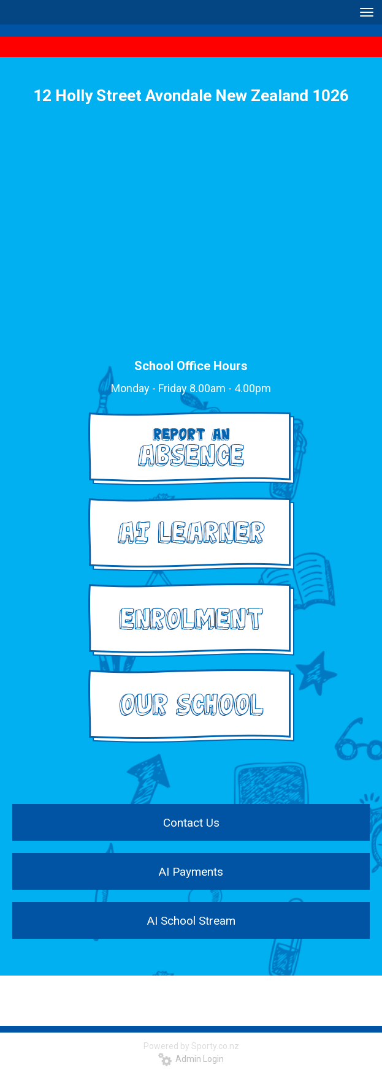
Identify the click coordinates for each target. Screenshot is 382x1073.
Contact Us (191, 823)
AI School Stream (191, 921)
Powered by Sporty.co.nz (191, 1046)
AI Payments (191, 872)
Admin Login (191, 1059)
